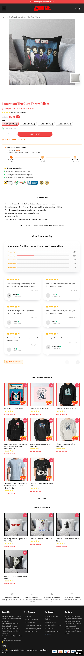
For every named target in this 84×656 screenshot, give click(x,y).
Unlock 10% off (4, 646)
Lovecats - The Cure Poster (13, 409)
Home (4, 17)
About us (28, 616)
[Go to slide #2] (47, 90)
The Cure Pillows (33, 17)
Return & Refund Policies (53, 625)
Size (3, 120)
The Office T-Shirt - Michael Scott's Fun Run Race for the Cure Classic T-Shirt (15, 486)
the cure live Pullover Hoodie (66, 409)
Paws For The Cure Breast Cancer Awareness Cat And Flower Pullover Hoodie (15, 446)
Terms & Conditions (31, 619)
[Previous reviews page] (67, 362)
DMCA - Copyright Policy (33, 625)
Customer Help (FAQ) (52, 631)
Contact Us (49, 628)
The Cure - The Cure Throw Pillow (41, 539)
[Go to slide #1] (36, 90)
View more (42, 499)
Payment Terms (50, 622)
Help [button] (78, 653)
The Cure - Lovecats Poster (39, 409)
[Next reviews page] (78, 362)
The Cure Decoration (17, 17)
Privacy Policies (30, 622)
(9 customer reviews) (18, 112)
